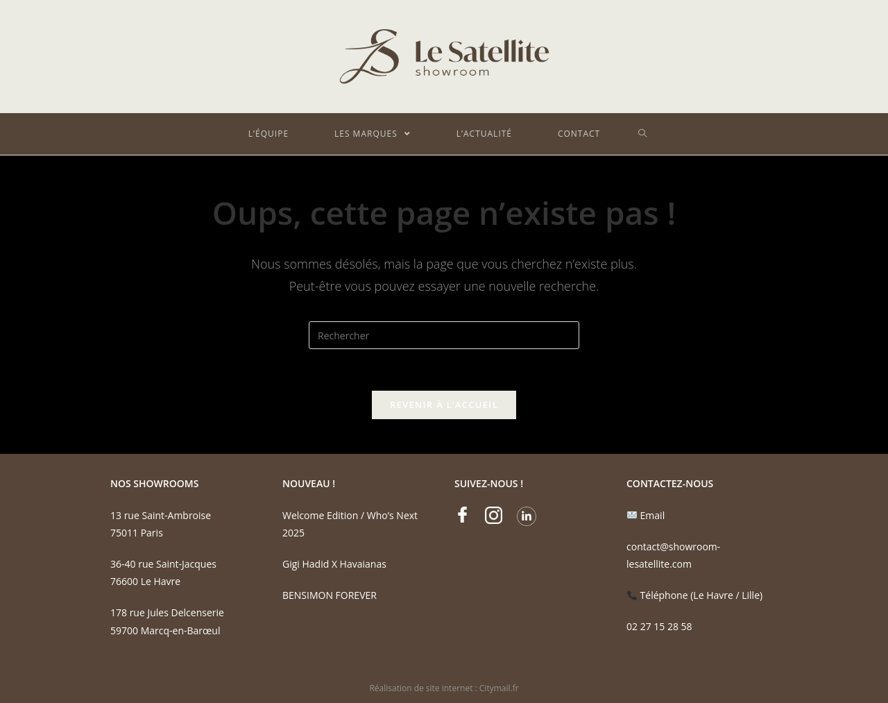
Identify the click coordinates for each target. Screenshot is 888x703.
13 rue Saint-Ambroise (160, 515)
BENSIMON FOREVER (329, 595)
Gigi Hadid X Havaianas (334, 563)
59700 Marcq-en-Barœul (165, 630)
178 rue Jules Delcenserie (167, 612)
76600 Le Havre (145, 581)
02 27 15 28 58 (659, 626)
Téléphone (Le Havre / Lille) (694, 595)
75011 (124, 532)
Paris (150, 532)
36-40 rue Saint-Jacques (163, 563)
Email (646, 515)
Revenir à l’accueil (444, 404)
